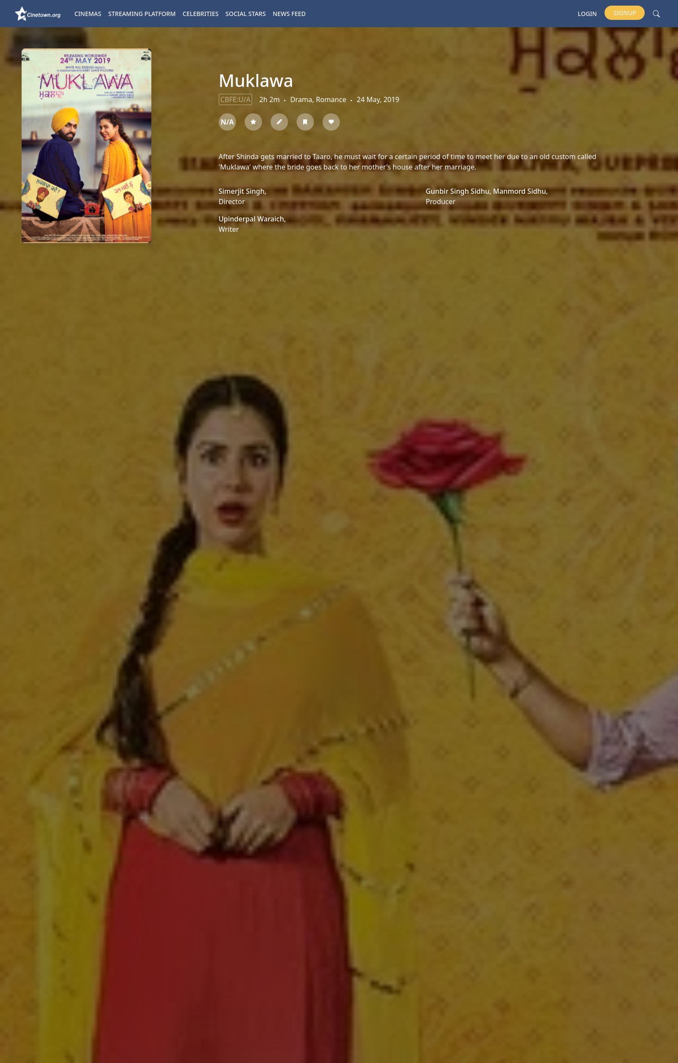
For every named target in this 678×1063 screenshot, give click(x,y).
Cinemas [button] (87, 14)
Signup (624, 13)
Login (587, 14)
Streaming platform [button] (142, 14)
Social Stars (246, 14)
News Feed (289, 14)
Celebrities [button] (200, 14)
